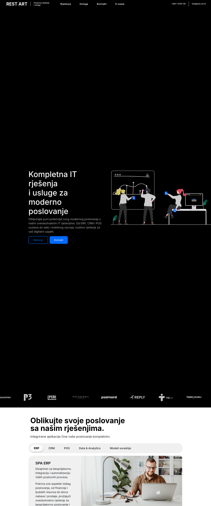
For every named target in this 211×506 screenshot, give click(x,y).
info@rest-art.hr (199, 4)
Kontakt (102, 4)
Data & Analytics (90, 448)
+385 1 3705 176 (178, 4)
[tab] (36, 448)
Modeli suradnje (120, 448)
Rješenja (65, 4)
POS (67, 448)
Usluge (84, 4)
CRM (51, 448)
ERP (36, 448)
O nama (119, 4)
